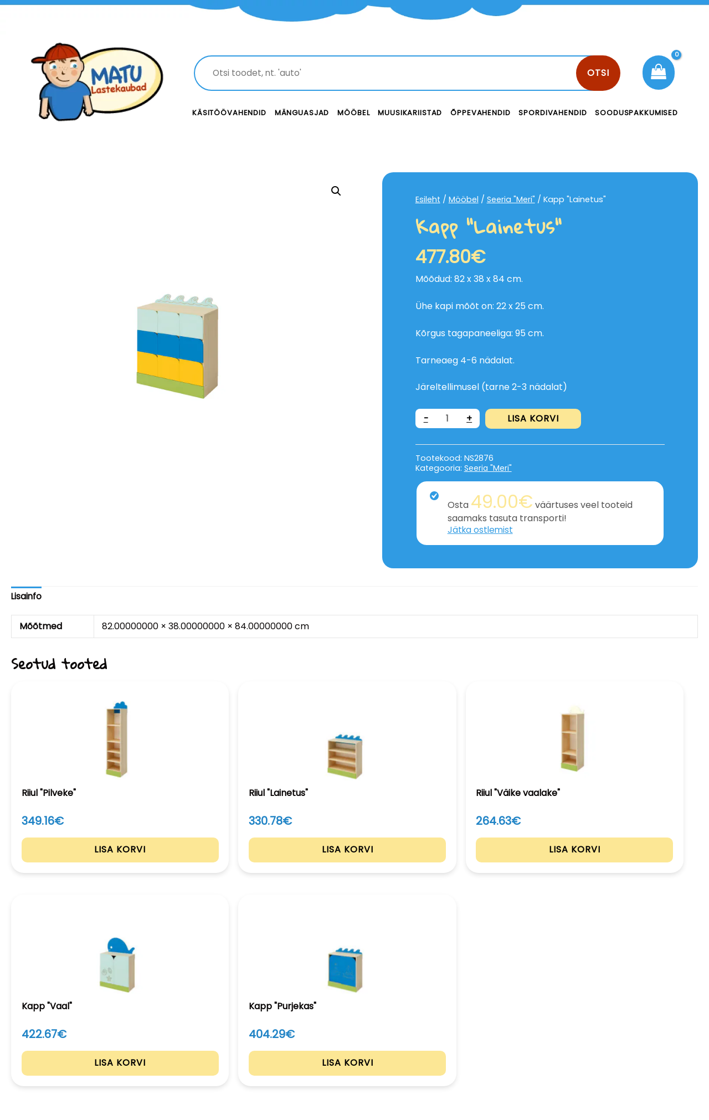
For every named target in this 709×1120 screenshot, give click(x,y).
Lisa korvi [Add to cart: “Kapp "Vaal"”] (494, 863)
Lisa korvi (534, 418)
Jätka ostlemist (481, 529)
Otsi (598, 72)
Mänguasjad (302, 112)
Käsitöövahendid (229, 112)
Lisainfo (27, 596)
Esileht (428, 199)
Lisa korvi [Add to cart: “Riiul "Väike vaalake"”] (355, 863)
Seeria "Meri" (511, 199)
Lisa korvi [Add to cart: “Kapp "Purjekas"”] (634, 863)
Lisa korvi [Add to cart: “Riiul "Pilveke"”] (75, 863)
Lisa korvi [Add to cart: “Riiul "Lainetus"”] (215, 863)
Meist (432, 1043)
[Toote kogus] (448, 418)
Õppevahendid (480, 112)
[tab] (27, 597)
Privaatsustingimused (622, 1019)
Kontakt (437, 1019)
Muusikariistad (410, 112)
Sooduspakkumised (636, 112)
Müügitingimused (612, 1043)
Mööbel (353, 112)
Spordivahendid (552, 112)
